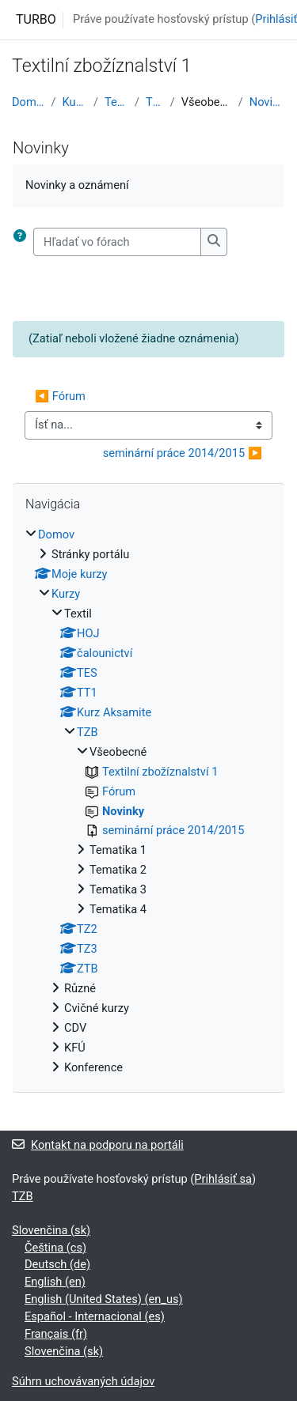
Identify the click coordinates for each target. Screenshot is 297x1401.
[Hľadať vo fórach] (117, 242)
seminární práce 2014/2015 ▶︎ (182, 453)
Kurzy (75, 102)
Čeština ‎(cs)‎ (55, 1248)
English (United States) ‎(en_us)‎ (104, 1299)
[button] (23, 242)
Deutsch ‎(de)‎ (57, 1264)
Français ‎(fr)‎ (56, 1334)
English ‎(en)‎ (55, 1281)
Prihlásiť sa (223, 1179)
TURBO (36, 19)
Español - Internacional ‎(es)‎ (95, 1316)
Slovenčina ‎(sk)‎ (51, 1230)
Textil (116, 102)
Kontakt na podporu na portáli (98, 1145)
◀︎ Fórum (60, 396)
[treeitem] (148, 801)
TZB (155, 102)
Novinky (267, 102)
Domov (28, 102)
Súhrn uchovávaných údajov (83, 1381)
